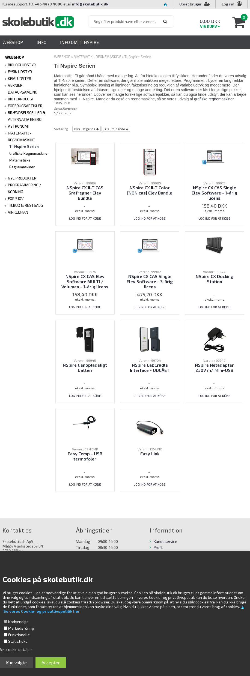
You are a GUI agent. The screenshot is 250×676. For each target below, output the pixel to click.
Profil (158, 547)
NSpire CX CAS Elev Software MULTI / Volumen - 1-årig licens (84, 281)
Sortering (61, 129)
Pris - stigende (85, 129)
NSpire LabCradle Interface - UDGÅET (149, 367)
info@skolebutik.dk (90, 4)
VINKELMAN (18, 212)
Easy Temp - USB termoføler (85, 456)
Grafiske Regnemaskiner (29, 153)
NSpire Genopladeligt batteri (85, 367)
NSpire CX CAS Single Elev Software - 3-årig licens (150, 281)
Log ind (228, 4)
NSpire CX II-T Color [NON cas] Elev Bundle (149, 190)
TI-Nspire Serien (24, 146)
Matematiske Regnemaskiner (22, 163)
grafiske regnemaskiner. (214, 99)
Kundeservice (165, 541)
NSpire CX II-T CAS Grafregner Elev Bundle (85, 193)
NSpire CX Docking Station (214, 279)
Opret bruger (194, 4)
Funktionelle (19, 634)
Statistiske (18, 641)
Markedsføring (21, 628)
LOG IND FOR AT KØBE (85, 218)
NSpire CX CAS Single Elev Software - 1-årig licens (214, 193)
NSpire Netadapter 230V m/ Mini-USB (214, 367)
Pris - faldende (114, 129)
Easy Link (149, 453)
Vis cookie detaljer (16, 649)
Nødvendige (18, 621)
